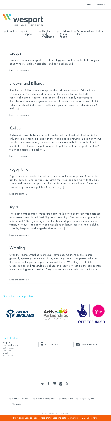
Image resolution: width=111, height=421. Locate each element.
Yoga (13, 207)
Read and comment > (19, 70)
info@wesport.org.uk (90, 344)
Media (18, 404)
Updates (100, 31)
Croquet (15, 53)
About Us (12, 31)
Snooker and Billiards (26, 83)
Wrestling (17, 248)
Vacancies (101, 5)
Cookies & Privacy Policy (45, 398)
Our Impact (28, 32)
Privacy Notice (67, 398)
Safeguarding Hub (83, 32)
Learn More (73, 418)
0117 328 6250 (51, 344)
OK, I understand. (90, 418)
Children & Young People (66, 34)
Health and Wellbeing (48, 34)
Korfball (15, 128)
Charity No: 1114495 (21, 398)
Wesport (24, 20)
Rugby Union (19, 169)
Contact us (89, 5)
